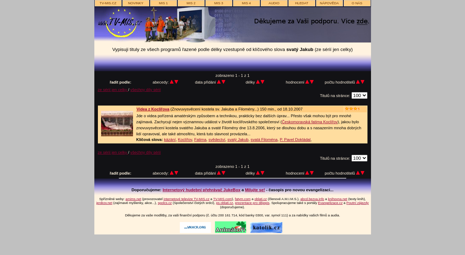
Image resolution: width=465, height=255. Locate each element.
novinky (135, 3)
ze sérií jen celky (113, 89)
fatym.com (242, 199)
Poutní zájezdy (358, 203)
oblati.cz (260, 199)
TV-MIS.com (222, 199)
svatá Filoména (264, 139)
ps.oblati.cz (224, 203)
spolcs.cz (165, 203)
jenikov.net (104, 203)
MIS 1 (163, 3)
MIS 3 (218, 3)
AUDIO (274, 3)
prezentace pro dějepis (252, 203)
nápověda (329, 3)
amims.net (133, 199)
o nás (357, 3)
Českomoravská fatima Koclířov (309, 122)
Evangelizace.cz (330, 203)
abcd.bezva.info (312, 199)
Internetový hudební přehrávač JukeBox (201, 190)
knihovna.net (337, 199)
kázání (170, 139)
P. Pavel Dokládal (295, 139)
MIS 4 (246, 3)
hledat (301, 3)
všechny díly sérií (146, 89)
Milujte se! (255, 190)
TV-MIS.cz (108, 3)
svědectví (217, 139)
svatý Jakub (237, 139)
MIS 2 (191, 3)
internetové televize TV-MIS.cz (186, 199)
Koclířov (185, 139)
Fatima (200, 139)
